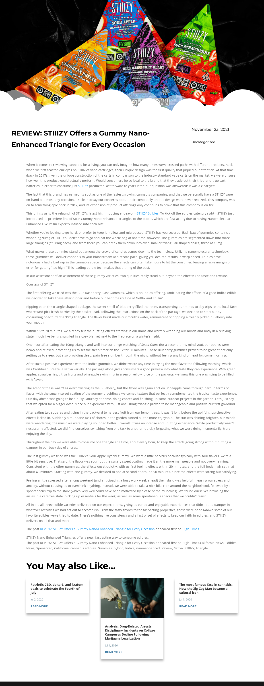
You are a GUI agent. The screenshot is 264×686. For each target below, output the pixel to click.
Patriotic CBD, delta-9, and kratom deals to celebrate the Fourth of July (57, 588)
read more (39, 606)
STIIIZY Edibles (148, 213)
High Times (190, 529)
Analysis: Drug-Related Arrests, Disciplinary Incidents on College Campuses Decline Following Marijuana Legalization (130, 632)
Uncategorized (203, 142)
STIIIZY (83, 186)
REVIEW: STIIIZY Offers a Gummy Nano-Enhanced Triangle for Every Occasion (97, 529)
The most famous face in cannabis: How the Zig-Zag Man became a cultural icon (206, 588)
